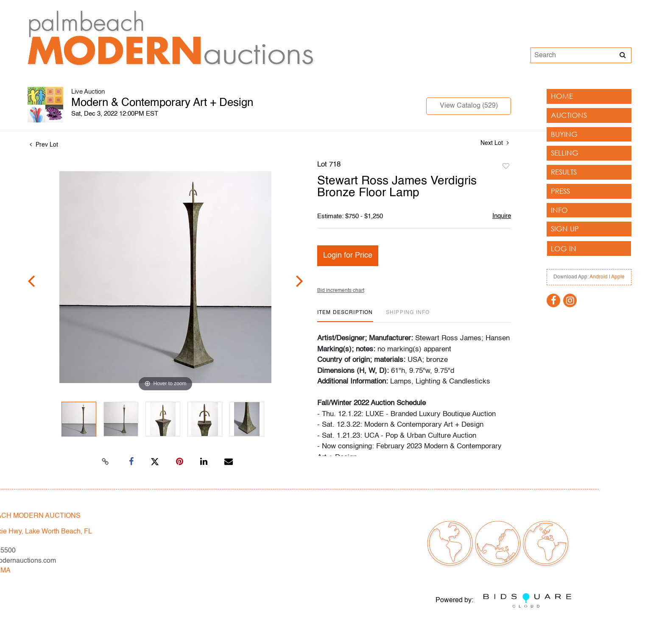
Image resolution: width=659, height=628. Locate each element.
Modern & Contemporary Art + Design (162, 102)
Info (559, 210)
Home (562, 96)
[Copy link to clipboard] (106, 462)
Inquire (501, 216)
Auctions (569, 115)
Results (564, 171)
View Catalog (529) (469, 106)
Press (560, 190)
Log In (563, 248)
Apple (618, 277)
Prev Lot (44, 145)
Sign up (565, 228)
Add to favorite (506, 166)
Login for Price (347, 255)
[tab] (345, 316)
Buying (564, 134)
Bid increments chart (340, 290)
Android (598, 277)
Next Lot (494, 143)
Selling (564, 152)
